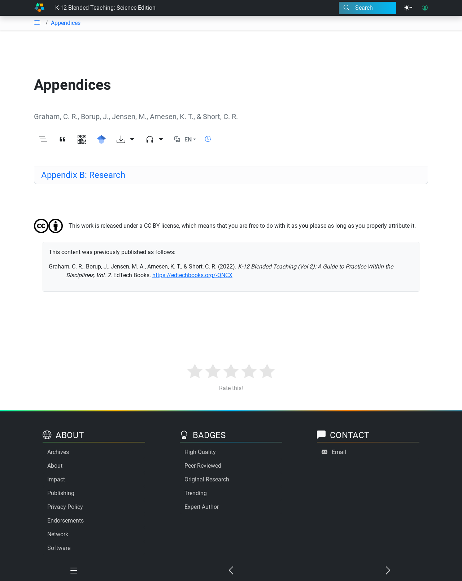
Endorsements (65, 520)
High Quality (200, 452)
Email (339, 452)
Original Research (206, 479)
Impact (56, 479)
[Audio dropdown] (154, 140)
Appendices (65, 22)
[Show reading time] (208, 139)
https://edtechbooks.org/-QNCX (192, 275)
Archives (58, 452)
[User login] (424, 8)
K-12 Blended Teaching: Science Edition (105, 7)
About (54, 465)
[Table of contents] (37, 23)
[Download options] (125, 140)
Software (58, 548)
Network (57, 534)
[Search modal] (367, 8)
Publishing (60, 493)
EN (188, 139)
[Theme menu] (408, 8)
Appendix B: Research (83, 175)
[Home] (39, 8)
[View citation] (62, 140)
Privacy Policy (65, 506)
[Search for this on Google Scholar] (101, 140)
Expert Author (201, 506)
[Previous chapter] (231, 571)
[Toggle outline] (43, 140)
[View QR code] (82, 140)
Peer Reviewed (202, 465)
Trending (195, 493)
